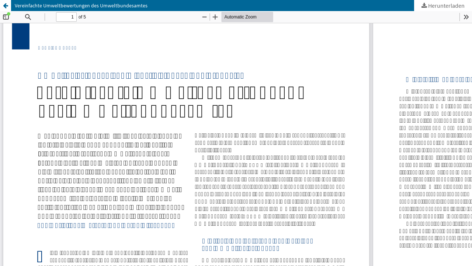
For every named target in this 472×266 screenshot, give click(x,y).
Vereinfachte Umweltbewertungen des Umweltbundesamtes (81, 5)
